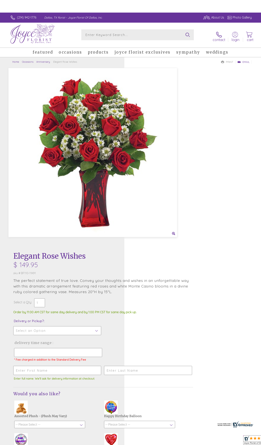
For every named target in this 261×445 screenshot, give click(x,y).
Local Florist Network (217, 441)
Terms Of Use (167, 441)
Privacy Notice (190, 441)
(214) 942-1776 (26, 17)
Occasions (27, 59)
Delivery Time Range (150, 165)
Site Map (241, 441)
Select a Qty (139, 121)
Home (15, 59)
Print (227, 59)
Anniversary (43, 59)
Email (243, 59)
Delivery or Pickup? (146, 143)
